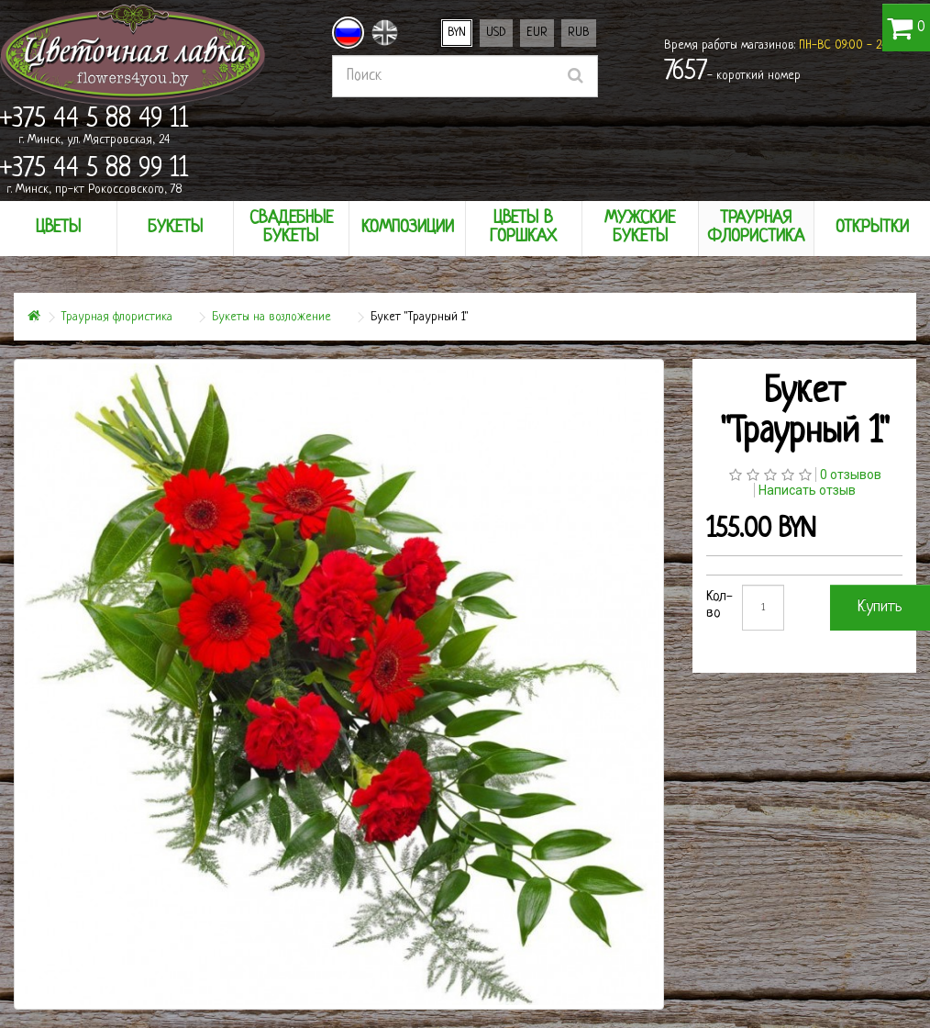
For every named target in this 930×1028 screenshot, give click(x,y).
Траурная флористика (116, 317)
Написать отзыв (807, 490)
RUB (579, 32)
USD (496, 32)
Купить (880, 607)
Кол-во (719, 605)
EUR (537, 32)
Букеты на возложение (271, 317)
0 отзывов (850, 474)
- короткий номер (732, 72)
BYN (457, 32)
